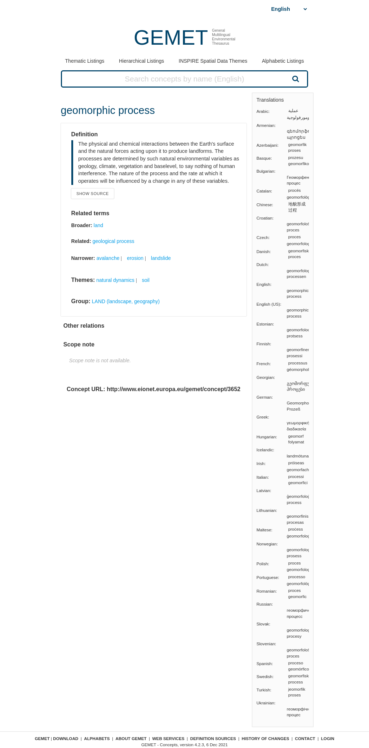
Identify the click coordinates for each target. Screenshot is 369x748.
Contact (305, 738)
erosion (135, 258)
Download (65, 738)
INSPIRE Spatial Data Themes (213, 61)
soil (146, 280)
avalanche (108, 258)
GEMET (171, 37)
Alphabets (97, 738)
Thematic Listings (85, 61)
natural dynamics (115, 280)
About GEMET (131, 738)
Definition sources (213, 738)
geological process (113, 241)
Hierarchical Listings (141, 61)
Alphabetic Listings (283, 61)
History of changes (265, 738)
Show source (92, 193)
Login (327, 738)
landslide (161, 258)
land (98, 225)
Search (295, 78)
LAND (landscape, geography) (126, 301)
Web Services (168, 738)
